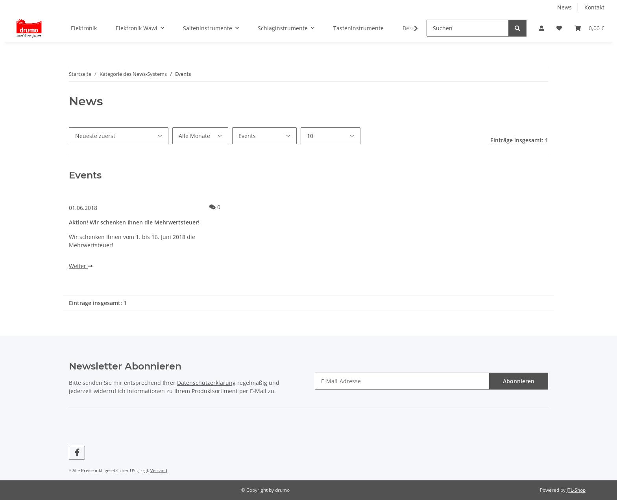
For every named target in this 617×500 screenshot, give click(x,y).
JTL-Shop (576, 490)
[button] (541, 28)
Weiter (80, 266)
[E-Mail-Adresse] (402, 381)
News (564, 7)
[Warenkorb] (589, 28)
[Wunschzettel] (559, 28)
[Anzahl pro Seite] (330, 135)
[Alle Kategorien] (264, 135)
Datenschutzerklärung (206, 382)
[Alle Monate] (200, 135)
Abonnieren (518, 381)
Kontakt (594, 7)
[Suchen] (468, 28)
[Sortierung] (118, 135)
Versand (158, 470)
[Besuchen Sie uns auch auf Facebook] (77, 453)
